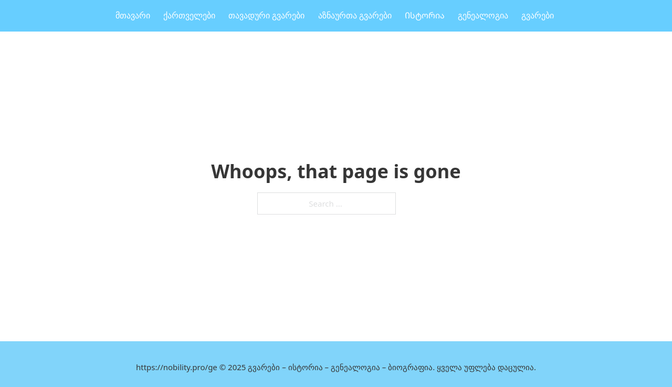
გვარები (537, 15)
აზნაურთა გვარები (355, 15)
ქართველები (189, 15)
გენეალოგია (483, 15)
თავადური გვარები (266, 15)
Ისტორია (425, 15)
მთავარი (133, 15)
